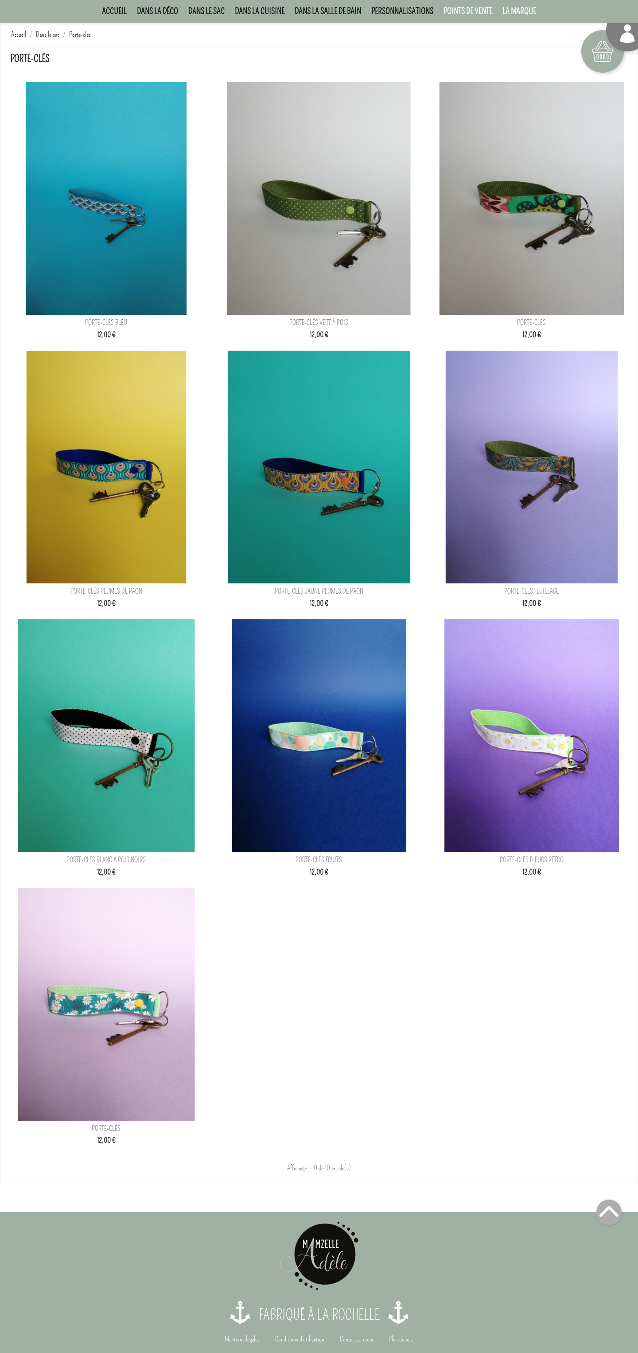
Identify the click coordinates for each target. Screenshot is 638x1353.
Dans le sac (206, 11)
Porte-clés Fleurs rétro (532, 860)
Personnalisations (402, 11)
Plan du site (401, 1339)
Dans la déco (157, 11)
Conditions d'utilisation (299, 1339)
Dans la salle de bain (328, 11)
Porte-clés (531, 322)
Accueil (114, 11)
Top (609, 1212)
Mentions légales (242, 1339)
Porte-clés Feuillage (531, 591)
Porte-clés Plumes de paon (106, 591)
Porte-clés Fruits (319, 860)
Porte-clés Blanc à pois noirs (106, 860)
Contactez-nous (356, 1339)
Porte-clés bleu (106, 322)
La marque (519, 11)
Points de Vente (467, 11)
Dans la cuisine (259, 11)
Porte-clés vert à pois (318, 322)
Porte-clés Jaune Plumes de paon (319, 591)
